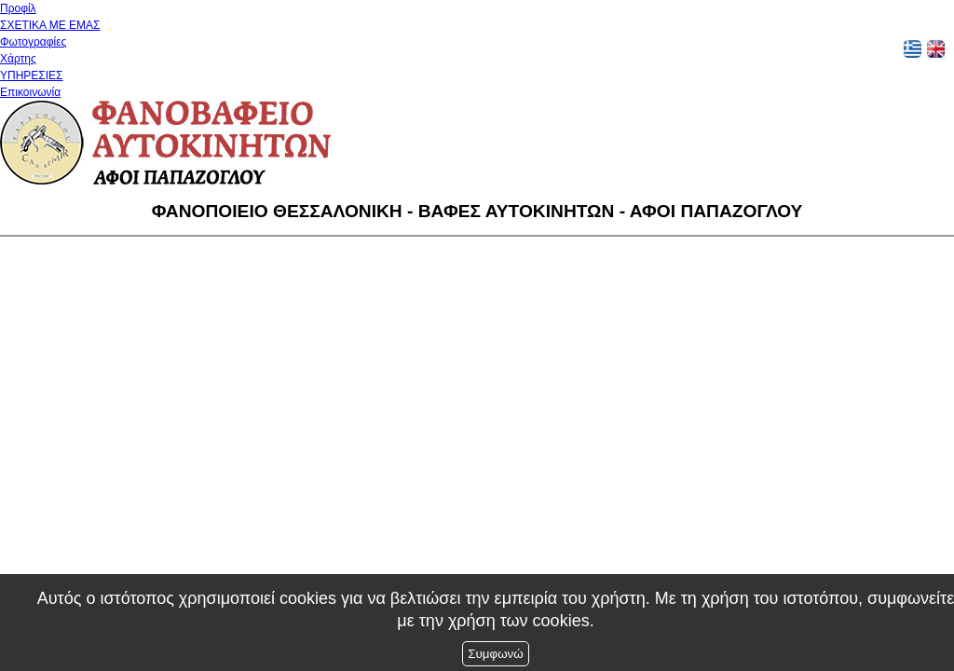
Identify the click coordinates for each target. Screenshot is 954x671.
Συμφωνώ (495, 654)
